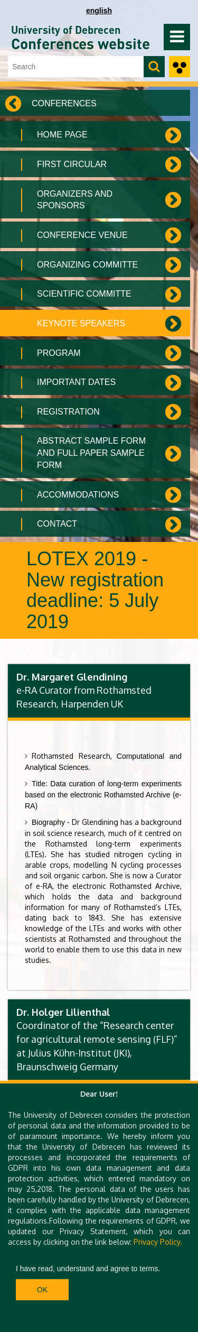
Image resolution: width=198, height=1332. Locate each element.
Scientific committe (84, 293)
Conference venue (82, 235)
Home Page (62, 134)
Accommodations (78, 494)
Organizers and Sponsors (74, 199)
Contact (57, 523)
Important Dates (76, 382)
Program (59, 352)
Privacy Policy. (158, 1241)
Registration (68, 411)
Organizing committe (87, 264)
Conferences (64, 103)
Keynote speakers (81, 323)
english (99, 10)
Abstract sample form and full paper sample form (91, 453)
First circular (72, 164)
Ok (42, 1289)
